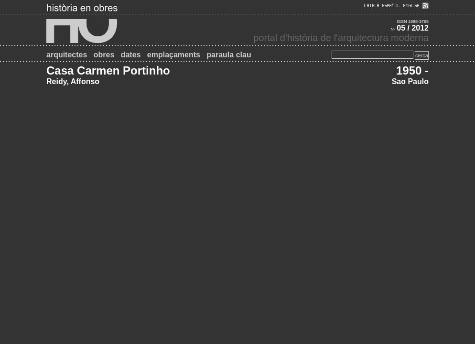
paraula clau (228, 55)
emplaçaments (173, 55)
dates (131, 55)
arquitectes (66, 55)
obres (104, 55)
